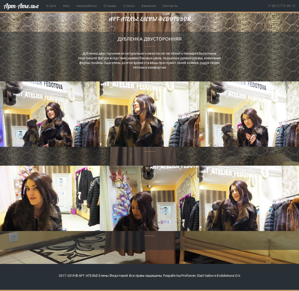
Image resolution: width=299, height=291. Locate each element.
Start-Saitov (205, 275)
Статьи (129, 6)
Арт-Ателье (21, 6)
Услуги (51, 6)
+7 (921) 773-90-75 (281, 6)
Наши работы (86, 6)
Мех (66, 6)
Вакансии (149, 6)
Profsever (189, 275)
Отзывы (110, 6)
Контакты (170, 6)
